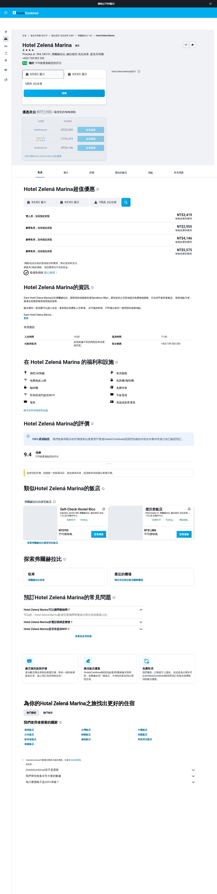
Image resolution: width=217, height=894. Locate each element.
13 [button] (86, 113)
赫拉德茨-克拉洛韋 (65, 27)
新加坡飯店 (36, 765)
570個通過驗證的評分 (54, 54)
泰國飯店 (35, 770)
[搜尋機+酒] (5, 44)
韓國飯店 (91, 761)
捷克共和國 (41, 27)
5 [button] (78, 105)
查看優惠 (104, 526)
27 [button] (86, 129)
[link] (48, 569)
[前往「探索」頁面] (5, 51)
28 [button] (94, 129)
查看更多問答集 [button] (89, 662)
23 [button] (54, 129)
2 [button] (54, 105)
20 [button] (86, 121)
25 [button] (70, 129)
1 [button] (103, 97)
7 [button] (94, 105)
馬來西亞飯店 (150, 765)
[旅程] (5, 61)
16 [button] (54, 121)
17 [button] (62, 121)
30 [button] (54, 137)
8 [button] (103, 105)
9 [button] (54, 113)
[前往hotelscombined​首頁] (25, 12)
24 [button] (62, 129)
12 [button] (78, 113)
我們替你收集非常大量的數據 (116, 803)
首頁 (30, 27)
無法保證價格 (80, 786)
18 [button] (70, 121)
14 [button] (94, 113)
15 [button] (102, 113)
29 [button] (102, 129)
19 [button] (78, 121)
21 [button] (94, 121)
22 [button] (102, 121)
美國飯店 (148, 761)
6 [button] (86, 105)
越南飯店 (91, 765)
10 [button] (62, 113)
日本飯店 (35, 761)
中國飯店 (148, 756)
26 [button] (78, 129)
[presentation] (144, 62)
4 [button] (70, 105)
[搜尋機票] (5, 23)
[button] (210, 3)
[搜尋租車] (5, 37)
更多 (31, 310)
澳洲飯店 (35, 756)
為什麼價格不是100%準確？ (116, 809)
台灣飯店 (91, 756)
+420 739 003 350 (39, 49)
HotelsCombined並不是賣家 (116, 796)
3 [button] (62, 105)
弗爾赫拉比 (88, 27)
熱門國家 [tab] (37, 739)
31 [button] (62, 137)
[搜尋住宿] (5, 30)
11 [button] (70, 113)
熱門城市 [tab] (53, 739)
